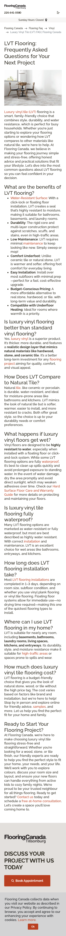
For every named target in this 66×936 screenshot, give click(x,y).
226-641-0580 (12, 12)
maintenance (33, 243)
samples (39, 706)
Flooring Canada (13, 28)
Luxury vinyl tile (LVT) (20, 112)
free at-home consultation (41, 801)
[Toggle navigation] (58, 12)
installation (32, 541)
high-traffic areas (35, 653)
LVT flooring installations (30, 580)
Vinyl (51, 28)
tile (18, 388)
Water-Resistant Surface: (29, 198)
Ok (33, 926)
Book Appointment (27, 881)
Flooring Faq (36, 28)
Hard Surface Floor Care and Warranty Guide (32, 490)
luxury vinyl (19, 339)
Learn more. (27, 920)
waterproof (50, 461)
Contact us (25, 797)
